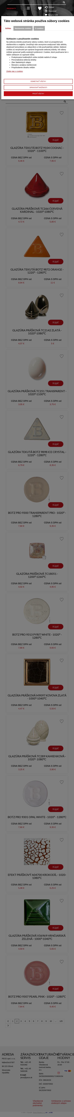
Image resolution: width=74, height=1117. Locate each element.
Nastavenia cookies (23, 28)
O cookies (39, 28)
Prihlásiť (52, 7)
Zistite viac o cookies (14, 71)
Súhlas (8, 28)
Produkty (11, 8)
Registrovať (52, 11)
